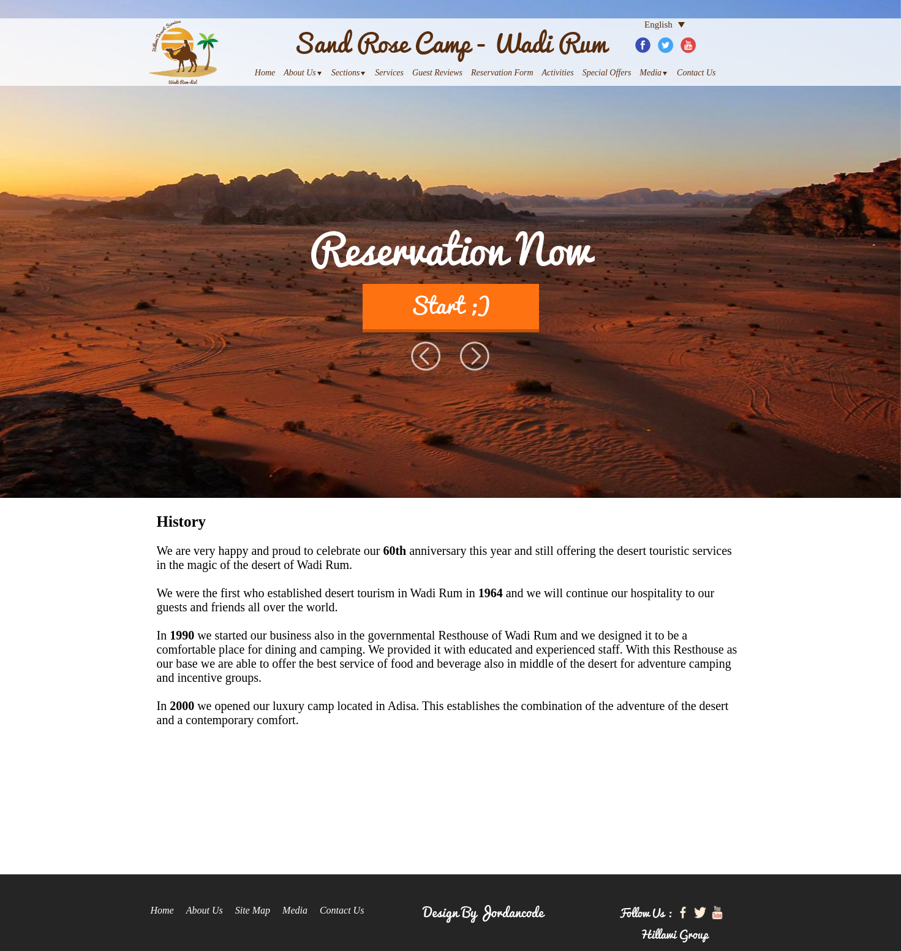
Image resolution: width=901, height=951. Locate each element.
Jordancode (511, 911)
